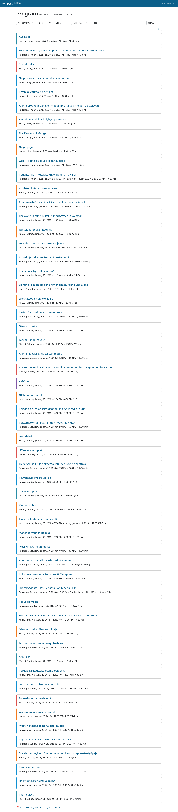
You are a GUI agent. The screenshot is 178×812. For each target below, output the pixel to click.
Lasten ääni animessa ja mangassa (40, 312)
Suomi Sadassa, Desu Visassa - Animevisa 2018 (47, 588)
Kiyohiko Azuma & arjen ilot (36, 92)
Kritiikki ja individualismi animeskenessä (44, 257)
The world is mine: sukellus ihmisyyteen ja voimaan (51, 216)
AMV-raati (25, 381)
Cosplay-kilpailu (28, 491)
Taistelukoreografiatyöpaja (35, 229)
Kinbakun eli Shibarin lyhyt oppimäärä (42, 119)
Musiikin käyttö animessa (34, 546)
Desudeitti (25, 436)
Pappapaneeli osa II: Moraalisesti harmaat (45, 739)
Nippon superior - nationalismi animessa (44, 78)
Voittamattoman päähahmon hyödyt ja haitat (47, 422)
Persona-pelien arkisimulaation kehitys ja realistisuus (52, 409)
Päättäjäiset (26, 794)
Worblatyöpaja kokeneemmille (38, 712)
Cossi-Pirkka (26, 64)
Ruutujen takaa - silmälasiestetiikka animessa (47, 560)
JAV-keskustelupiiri (30, 450)
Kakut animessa (29, 601)
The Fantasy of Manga (32, 133)
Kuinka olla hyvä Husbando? (36, 271)
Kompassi (11, 3)
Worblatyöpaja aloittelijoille (36, 298)
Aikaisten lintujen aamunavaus (38, 188)
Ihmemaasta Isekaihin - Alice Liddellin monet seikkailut (53, 202)
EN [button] (162, 3)
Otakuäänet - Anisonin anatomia (39, 684)
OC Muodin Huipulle (31, 395)
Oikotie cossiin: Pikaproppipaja (38, 629)
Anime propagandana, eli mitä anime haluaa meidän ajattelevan (59, 105)
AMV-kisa (24, 657)
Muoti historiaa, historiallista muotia (41, 725)
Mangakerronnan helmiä (34, 533)
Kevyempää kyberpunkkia (35, 477)
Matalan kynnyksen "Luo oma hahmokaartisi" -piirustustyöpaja (58, 753)
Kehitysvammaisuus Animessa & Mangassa (45, 574)
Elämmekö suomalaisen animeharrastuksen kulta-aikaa (53, 285)
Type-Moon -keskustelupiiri (36, 698)
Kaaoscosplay (27, 505)
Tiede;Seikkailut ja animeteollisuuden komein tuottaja (52, 464)
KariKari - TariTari (29, 767)
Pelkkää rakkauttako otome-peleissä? (42, 670)
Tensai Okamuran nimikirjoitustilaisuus (43, 643)
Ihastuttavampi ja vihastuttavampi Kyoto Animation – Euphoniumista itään (65, 367)
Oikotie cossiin (28, 326)
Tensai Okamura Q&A (32, 340)
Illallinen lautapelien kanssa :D (38, 519)
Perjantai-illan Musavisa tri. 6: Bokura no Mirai (47, 174)
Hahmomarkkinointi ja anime (37, 781)
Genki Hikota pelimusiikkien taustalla (42, 161)
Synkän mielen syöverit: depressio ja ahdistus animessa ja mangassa (61, 50)
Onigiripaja (26, 147)
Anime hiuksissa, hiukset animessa (40, 353)
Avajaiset (24, 36)
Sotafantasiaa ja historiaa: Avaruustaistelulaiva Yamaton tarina (58, 615)
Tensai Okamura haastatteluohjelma (41, 243)
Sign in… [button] (171, 3)
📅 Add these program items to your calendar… (39, 807)
